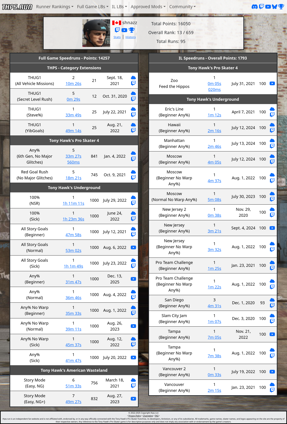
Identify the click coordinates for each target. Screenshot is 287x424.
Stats (117, 37)
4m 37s (214, 180)
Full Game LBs (91, 7)
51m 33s (73, 386)
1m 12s (214, 115)
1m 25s (214, 268)
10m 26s (73, 83)
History (131, 37)
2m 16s (214, 130)
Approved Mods (146, 7)
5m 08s (214, 199)
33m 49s (73, 115)
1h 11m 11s (73, 203)
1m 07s (214, 321)
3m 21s (214, 231)
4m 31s (214, 305)
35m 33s (73, 313)
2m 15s (214, 390)
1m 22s (214, 287)
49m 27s (73, 401)
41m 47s (73, 360)
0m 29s (73, 99)
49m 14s (73, 130)
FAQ (157, 415)
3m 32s (214, 249)
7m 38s (214, 355)
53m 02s (73, 250)
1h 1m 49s (73, 266)
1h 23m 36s (73, 219)
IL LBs (118, 7)
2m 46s (214, 146)
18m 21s (73, 177)
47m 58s (73, 234)
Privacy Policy (134, 415)
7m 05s (214, 337)
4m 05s (214, 162)
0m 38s (214, 215)
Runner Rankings (53, 7)
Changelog (148, 415)
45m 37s (73, 344)
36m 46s (73, 297)
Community (181, 7)
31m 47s (73, 282)
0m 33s (214, 374)
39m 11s (73, 329)
